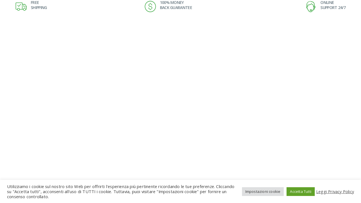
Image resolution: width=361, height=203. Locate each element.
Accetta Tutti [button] (300, 191)
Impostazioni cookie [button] (263, 191)
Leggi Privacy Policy (335, 191)
